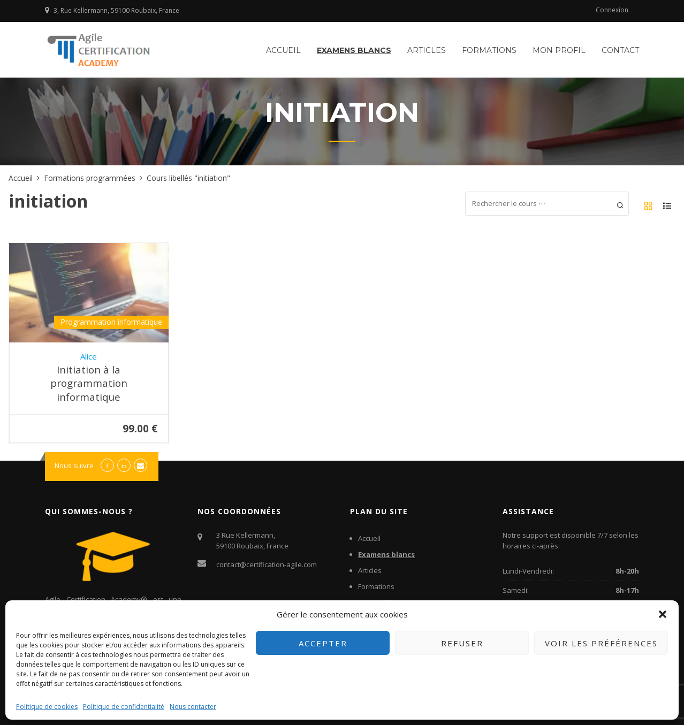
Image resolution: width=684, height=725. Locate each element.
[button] (662, 614)
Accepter (323, 643)
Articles (426, 50)
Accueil (283, 50)
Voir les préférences (601, 643)
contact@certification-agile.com (266, 564)
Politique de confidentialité (123, 706)
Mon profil (559, 50)
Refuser (462, 643)
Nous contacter (193, 706)
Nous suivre (74, 465)
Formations (489, 50)
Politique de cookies (47, 706)
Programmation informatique (111, 322)
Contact (620, 50)
